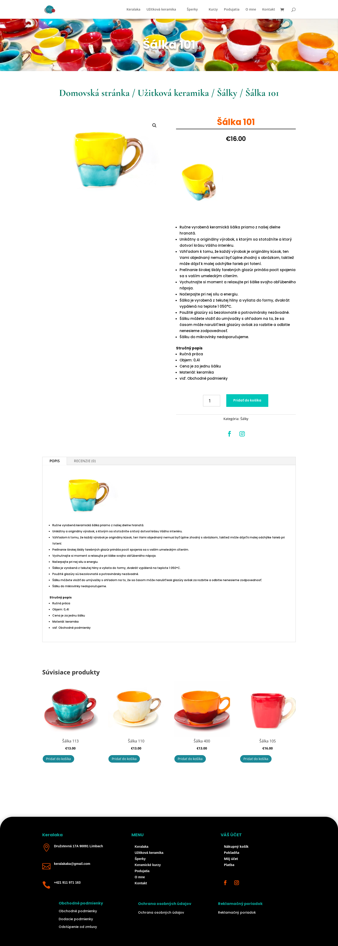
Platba (229, 865)
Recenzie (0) (85, 460)
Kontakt (268, 9)
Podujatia (231, 9)
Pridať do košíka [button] (58, 759)
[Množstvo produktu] (211, 400)
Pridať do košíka (247, 400)
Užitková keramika (161, 9)
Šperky (192, 9)
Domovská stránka (94, 93)
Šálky (227, 93)
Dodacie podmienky (76, 919)
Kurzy (213, 9)
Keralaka (133, 9)
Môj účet (231, 858)
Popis (55, 460)
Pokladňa (231, 852)
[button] (154, 125)
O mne (251, 9)
